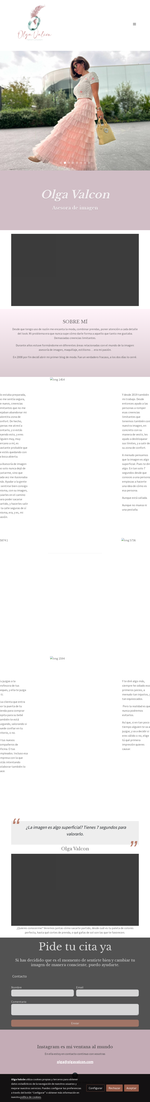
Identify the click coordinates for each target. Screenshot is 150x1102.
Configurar (95, 1088)
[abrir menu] (134, 24)
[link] (35, 24)
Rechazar (114, 1088)
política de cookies (30, 1097)
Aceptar (131, 1088)
